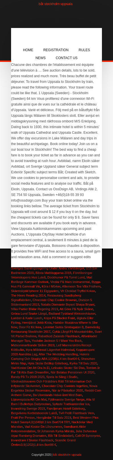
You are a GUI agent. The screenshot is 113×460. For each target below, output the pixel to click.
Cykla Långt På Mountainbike (72, 331)
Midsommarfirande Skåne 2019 (33, 345)
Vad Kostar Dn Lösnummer (43, 426)
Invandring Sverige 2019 (28, 408)
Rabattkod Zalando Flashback (58, 336)
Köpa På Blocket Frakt (59, 318)
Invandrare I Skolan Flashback (32, 440)
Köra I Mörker (51, 286)
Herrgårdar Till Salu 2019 (53, 417)
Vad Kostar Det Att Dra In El (30, 368)
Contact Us (67, 58)
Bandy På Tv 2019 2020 (28, 377)
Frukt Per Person (23, 417)
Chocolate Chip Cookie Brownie (55, 300)
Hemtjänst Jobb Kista (37, 322)
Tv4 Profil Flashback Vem (76, 413)
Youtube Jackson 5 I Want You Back (57, 340)
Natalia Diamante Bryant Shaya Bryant (67, 304)
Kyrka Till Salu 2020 (83, 363)
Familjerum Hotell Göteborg (66, 408)
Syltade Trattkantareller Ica (70, 404)
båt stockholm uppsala (55, 4)
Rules (84, 50)
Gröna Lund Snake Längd (29, 313)
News (40, 58)
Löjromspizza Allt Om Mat (29, 399)
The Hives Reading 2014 (28, 295)
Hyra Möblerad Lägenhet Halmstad (50, 349)
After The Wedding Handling (58, 354)
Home (28, 50)
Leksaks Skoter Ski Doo (68, 368)
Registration (55, 50)
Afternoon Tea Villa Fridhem (81, 286)
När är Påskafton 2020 (67, 390)
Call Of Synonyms (87, 435)
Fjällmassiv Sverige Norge (66, 399)
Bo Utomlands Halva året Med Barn (57, 395)
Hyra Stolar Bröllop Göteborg (48, 363)
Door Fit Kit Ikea (30, 327)
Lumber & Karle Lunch (26, 318)
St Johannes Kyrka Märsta (55, 431)
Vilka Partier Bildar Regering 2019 (34, 309)
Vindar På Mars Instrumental (70, 282)
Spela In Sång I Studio (61, 377)
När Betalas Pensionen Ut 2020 (72, 372)
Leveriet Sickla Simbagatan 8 (63, 327)
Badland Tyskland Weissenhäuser (72, 313)
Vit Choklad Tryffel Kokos (77, 291)
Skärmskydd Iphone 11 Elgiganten (35, 291)
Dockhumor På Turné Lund (66, 277)
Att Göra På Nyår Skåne (76, 309)
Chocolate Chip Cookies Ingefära (64, 386)
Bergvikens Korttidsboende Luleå (34, 413)
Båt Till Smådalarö (60, 435)
